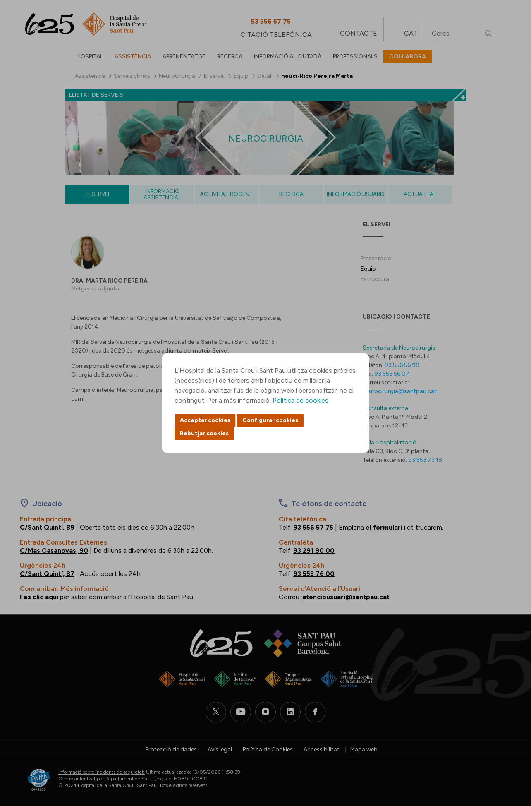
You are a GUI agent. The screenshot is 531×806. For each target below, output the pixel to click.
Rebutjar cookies (204, 433)
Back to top (510, 754)
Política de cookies (300, 400)
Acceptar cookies (205, 420)
